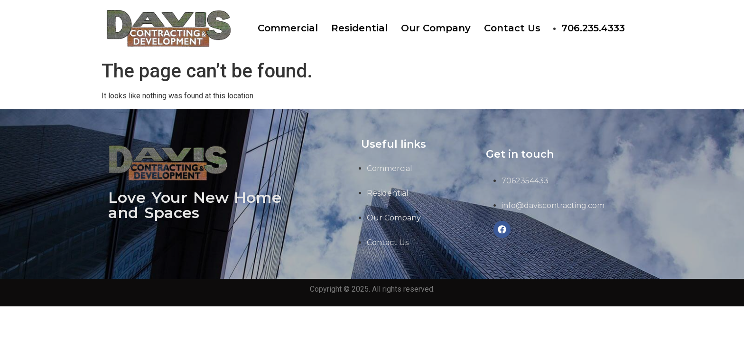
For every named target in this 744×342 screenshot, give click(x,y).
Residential (359, 28)
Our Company (436, 28)
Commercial (288, 28)
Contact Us (512, 28)
